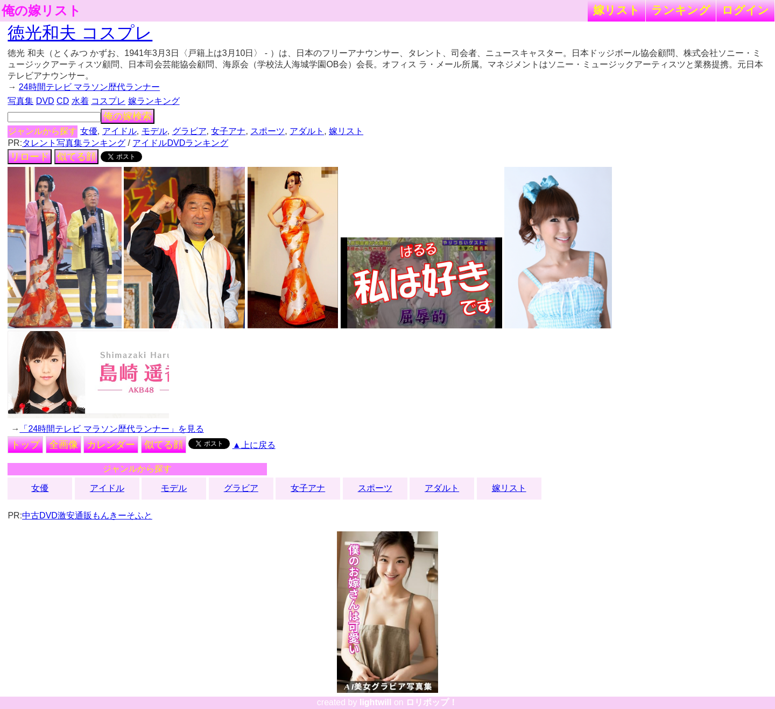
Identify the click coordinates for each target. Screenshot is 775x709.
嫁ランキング (154, 101)
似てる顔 (76, 156)
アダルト (307, 131)
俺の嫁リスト (41, 11)
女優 (88, 131)
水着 (80, 101)
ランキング (680, 10)
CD (63, 101)
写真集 (20, 101)
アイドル (119, 131)
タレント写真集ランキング (73, 143)
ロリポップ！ (431, 702)
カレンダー (111, 444)
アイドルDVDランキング (180, 143)
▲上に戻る (254, 445)
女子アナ (228, 131)
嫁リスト (616, 10)
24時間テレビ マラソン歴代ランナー (89, 87)
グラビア (189, 131)
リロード (29, 156)
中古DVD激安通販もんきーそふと (87, 515)
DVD (45, 101)
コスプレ (108, 101)
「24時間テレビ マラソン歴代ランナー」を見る (111, 428)
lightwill (376, 702)
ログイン (745, 10)
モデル (154, 131)
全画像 (63, 444)
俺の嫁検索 (127, 116)
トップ (25, 444)
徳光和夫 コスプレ (80, 33)
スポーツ (267, 131)
